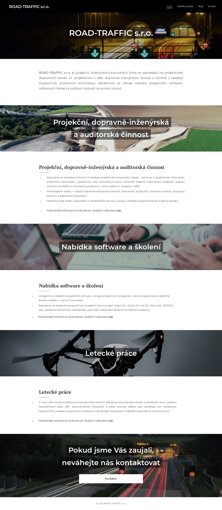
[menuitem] (168, 6)
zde (118, 210)
